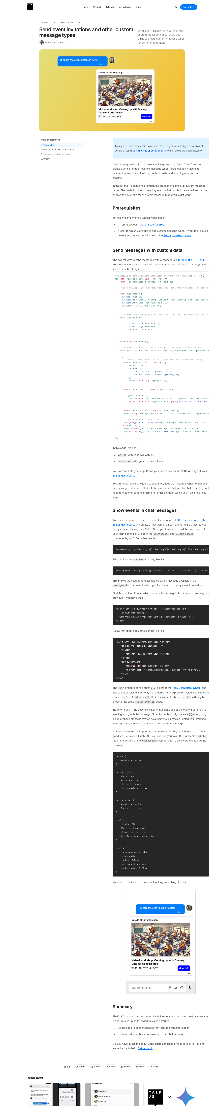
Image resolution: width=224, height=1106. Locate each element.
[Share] (80, 1066)
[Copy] (154, 1066)
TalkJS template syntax (186, 687)
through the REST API (191, 259)
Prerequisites (47, 145)
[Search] (176, 7)
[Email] (140, 1066)
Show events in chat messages (56, 154)
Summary (45, 159)
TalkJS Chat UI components (149, 150)
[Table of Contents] (62, 140)
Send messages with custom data (57, 149)
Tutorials (44, 22)
